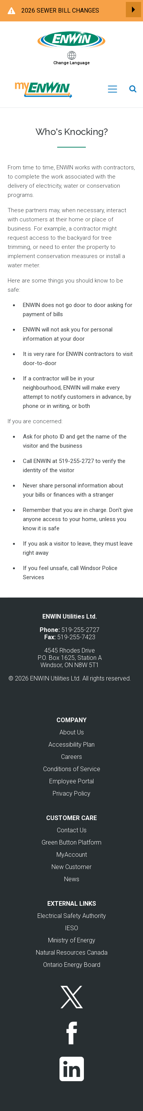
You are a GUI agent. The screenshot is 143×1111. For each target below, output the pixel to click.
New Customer (71, 867)
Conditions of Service (71, 769)
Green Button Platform (71, 842)
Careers (71, 756)
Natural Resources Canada (72, 952)
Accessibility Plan (71, 744)
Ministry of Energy (71, 940)
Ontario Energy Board (71, 964)
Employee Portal (71, 781)
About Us (71, 732)
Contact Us (72, 830)
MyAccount (71, 854)
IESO (71, 928)
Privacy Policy (71, 793)
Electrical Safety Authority (71, 915)
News (71, 879)
